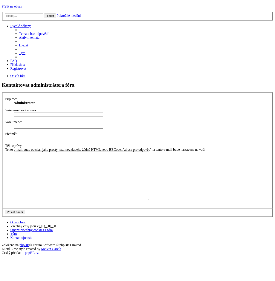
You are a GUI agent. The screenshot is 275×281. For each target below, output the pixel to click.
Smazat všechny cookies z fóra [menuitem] (31, 239)
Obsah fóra (18, 232)
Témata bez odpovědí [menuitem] (34, 33)
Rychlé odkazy (20, 26)
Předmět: (11, 134)
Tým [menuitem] (22, 53)
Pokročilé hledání (69, 15)
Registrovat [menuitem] (18, 68)
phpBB (24, 254)
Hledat (50, 15)
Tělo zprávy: (14, 145)
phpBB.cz (32, 262)
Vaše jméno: (13, 122)
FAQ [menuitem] (13, 61)
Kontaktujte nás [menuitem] (21, 247)
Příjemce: (11, 99)
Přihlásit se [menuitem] (18, 64)
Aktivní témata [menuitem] (29, 37)
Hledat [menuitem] (23, 45)
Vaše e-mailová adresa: (21, 110)
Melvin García (51, 258)
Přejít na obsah (12, 6)
